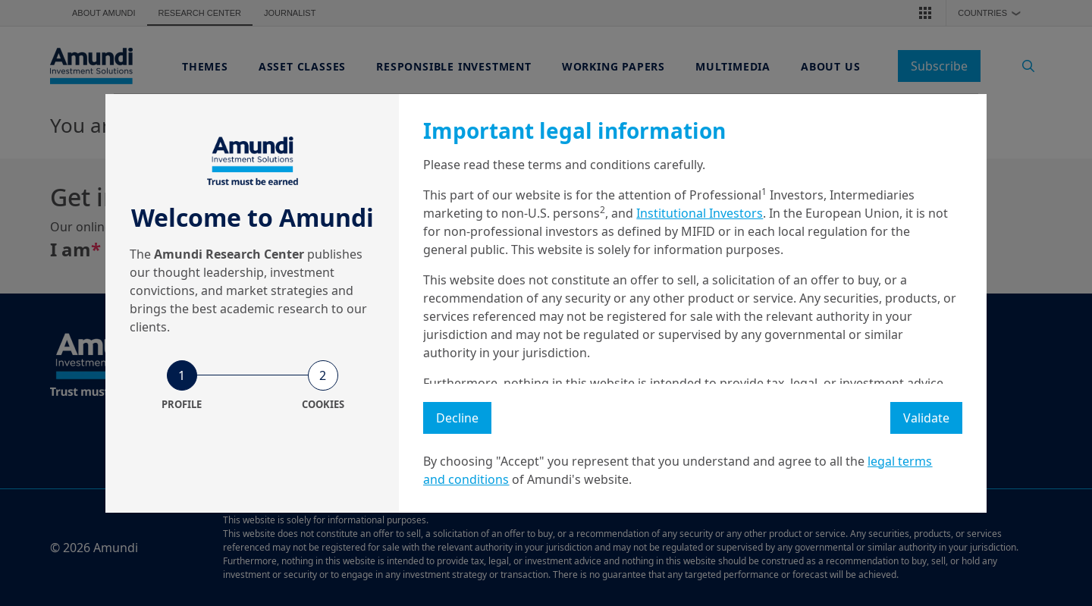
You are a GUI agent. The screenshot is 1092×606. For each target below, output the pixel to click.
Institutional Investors (699, 213)
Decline (457, 418)
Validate (926, 418)
